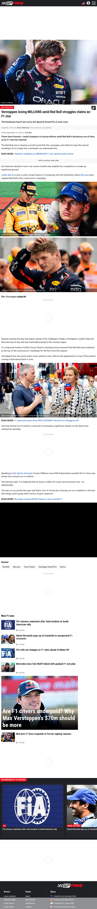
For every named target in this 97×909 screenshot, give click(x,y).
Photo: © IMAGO (7, 103)
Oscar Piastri (29, 567)
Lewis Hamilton (10, 896)
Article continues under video (48, 160)
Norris (62, 567)
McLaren (84, 175)
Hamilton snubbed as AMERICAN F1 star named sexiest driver (44, 154)
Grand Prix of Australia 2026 (63, 896)
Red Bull (6, 567)
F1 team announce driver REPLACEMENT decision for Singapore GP (46, 420)
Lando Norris (7, 175)
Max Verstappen (7, 107)
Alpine (27, 896)
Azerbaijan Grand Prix (47, 567)
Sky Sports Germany (22, 473)
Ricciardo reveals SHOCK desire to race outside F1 (38, 499)
